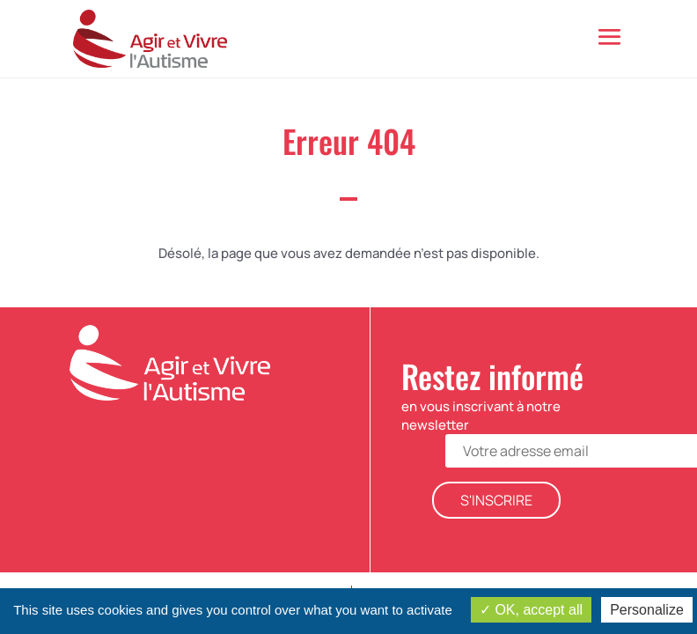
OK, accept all (531, 609)
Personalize (647, 609)
